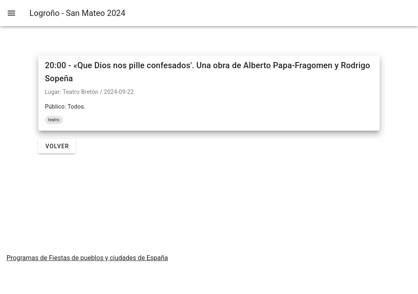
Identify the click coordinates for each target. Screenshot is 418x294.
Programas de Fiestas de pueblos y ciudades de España (87, 258)
